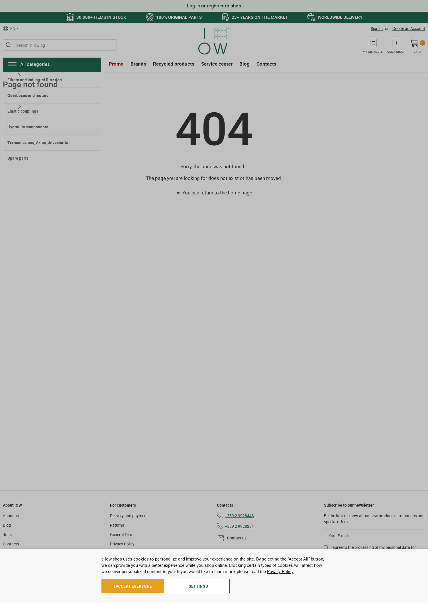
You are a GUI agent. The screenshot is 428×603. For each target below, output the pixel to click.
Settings (198, 586)
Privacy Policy (280, 571)
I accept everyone (133, 586)
